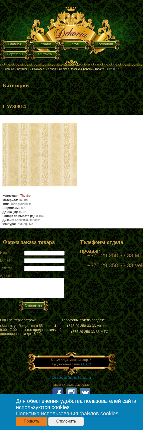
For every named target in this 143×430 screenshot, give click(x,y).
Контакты (44, 54)
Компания (105, 44)
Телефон (8, 268)
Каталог (45, 44)
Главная (14, 44)
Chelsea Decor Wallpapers (75, 68)
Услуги (74, 44)
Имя (4, 253)
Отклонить (66, 421)
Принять (31, 421)
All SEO (86, 364)
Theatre (99, 68)
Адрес (6, 276)
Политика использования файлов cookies (67, 414)
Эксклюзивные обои (43, 68)
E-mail (6, 260)
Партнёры (15, 54)
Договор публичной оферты (71, 377)
